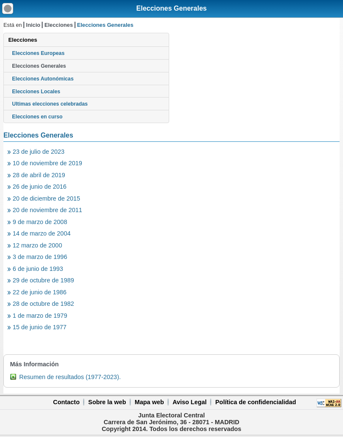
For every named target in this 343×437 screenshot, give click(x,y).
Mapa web (149, 402)
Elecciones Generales (171, 8)
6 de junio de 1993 (38, 268)
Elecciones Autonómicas (42, 79)
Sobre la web (107, 402)
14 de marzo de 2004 (42, 233)
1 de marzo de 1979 (40, 315)
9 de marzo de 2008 (40, 221)
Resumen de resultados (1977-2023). (70, 377)
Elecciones (58, 25)
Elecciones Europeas (38, 53)
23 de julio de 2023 (39, 151)
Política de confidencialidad (255, 402)
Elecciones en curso (37, 117)
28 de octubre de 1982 (43, 303)
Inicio (33, 25)
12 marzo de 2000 (37, 245)
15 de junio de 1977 (39, 327)
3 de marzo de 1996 (40, 256)
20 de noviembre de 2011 (47, 210)
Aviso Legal (190, 402)
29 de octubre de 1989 (43, 280)
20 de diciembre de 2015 (46, 198)
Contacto (66, 402)
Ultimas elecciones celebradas (50, 104)
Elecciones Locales (36, 92)
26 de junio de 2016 (39, 186)
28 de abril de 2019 (39, 175)
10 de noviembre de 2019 (47, 163)
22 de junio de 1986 (39, 292)
